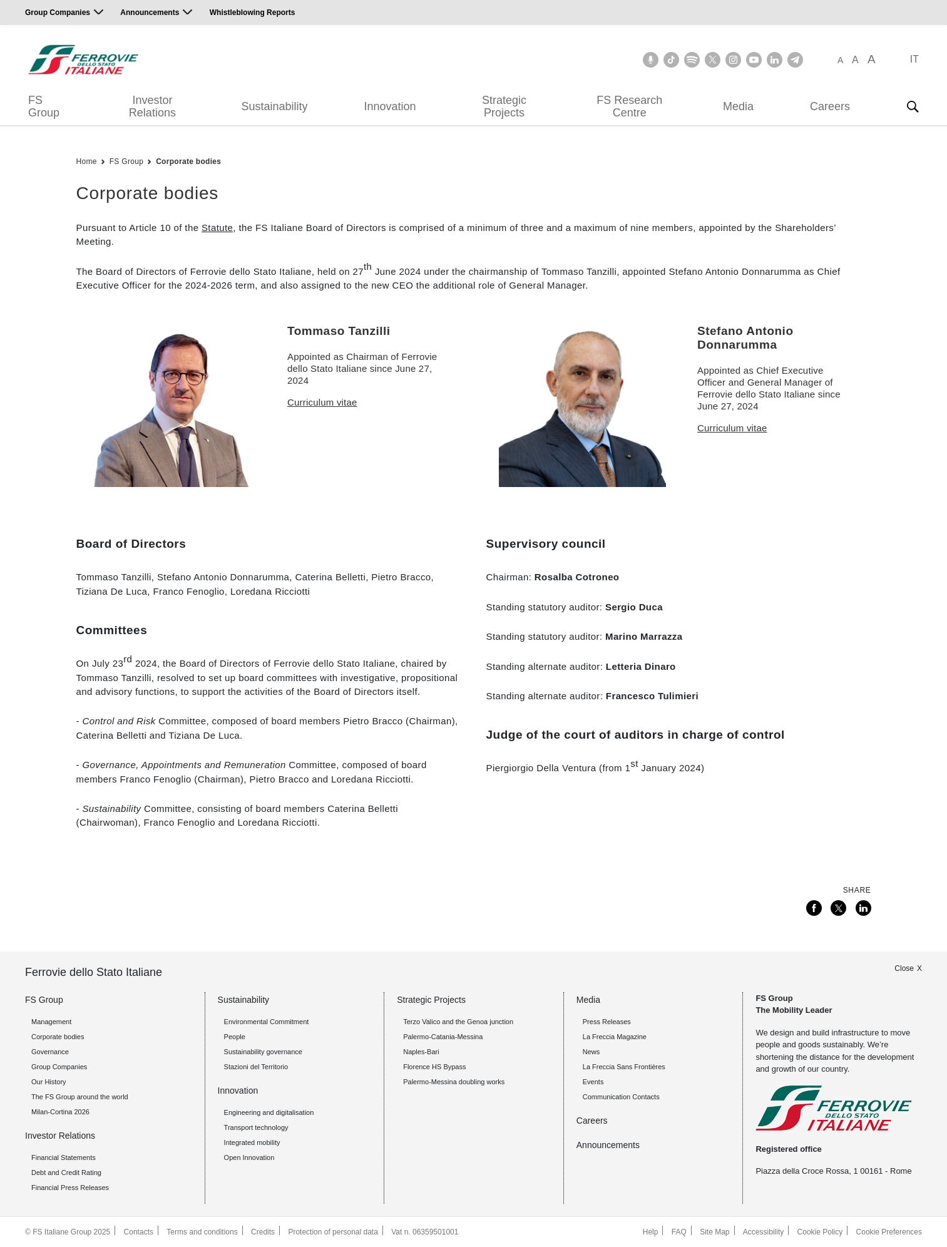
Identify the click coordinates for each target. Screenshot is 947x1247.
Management (51, 1021)
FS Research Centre (629, 106)
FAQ (679, 1232)
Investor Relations (152, 106)
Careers (830, 106)
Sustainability (274, 106)
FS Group (43, 106)
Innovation (390, 106)
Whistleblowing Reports (252, 12)
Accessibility (763, 1232)
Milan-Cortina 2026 (60, 1112)
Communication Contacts (621, 1097)
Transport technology (256, 1127)
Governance (50, 1051)
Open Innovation (249, 1157)
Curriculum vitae (322, 402)
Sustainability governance (263, 1051)
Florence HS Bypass (434, 1066)
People (234, 1036)
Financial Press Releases (70, 1187)
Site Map (714, 1232)
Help (650, 1232)
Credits (263, 1232)
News (591, 1051)
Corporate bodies (188, 161)
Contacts (138, 1232)
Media (738, 106)
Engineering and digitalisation (269, 1112)
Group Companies (57, 12)
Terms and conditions (201, 1232)
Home (86, 161)
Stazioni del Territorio (256, 1066)
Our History (48, 1081)
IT (914, 59)
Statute (217, 227)
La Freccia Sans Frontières (624, 1066)
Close (904, 968)
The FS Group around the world (79, 1097)
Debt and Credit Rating (66, 1172)
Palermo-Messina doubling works (453, 1081)
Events (593, 1081)
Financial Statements (63, 1157)
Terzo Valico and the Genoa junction (458, 1021)
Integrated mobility (252, 1142)
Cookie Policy (820, 1232)
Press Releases (607, 1021)
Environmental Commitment (266, 1021)
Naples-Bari (421, 1051)
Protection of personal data (332, 1232)
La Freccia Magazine (615, 1036)
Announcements (149, 12)
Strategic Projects (504, 106)
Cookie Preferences (889, 1232)
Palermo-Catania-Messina (443, 1036)
